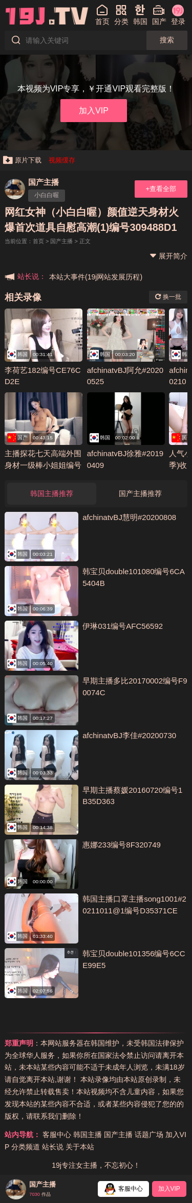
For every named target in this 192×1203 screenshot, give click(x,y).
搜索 (167, 40)
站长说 (52, 1147)
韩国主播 (87, 1134)
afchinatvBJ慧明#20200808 (129, 517)
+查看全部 (160, 189)
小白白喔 (46, 195)
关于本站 (80, 1147)
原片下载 (22, 160)
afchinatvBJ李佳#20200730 (129, 735)
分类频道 (25, 1147)
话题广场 (149, 1134)
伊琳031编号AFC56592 (122, 626)
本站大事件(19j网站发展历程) (95, 277)
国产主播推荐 (140, 493)
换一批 (168, 296)
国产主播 (43, 182)
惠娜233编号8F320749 (121, 844)
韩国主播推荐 (51, 493)
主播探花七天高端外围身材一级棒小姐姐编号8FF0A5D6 (43, 465)
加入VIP (94, 110)
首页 (38, 241)
